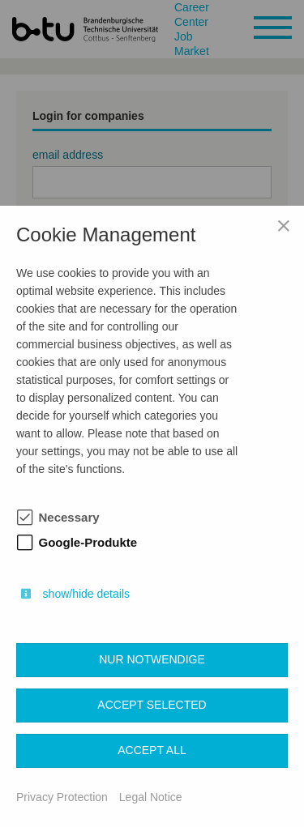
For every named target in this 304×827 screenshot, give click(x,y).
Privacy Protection (62, 797)
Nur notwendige (152, 659)
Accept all (152, 750)
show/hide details (86, 593)
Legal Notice (150, 797)
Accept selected (151, 704)
